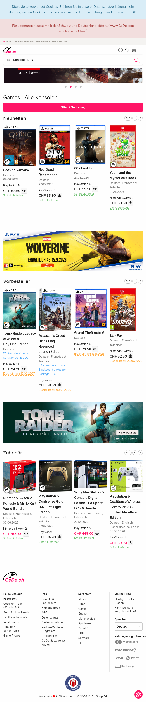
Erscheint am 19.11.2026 (89, 353)
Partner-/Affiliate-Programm (52, 629)
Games (82, 609)
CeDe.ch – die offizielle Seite (12, 605)
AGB (44, 612)
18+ (80, 642)
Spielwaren (85, 623)
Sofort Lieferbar (13, 195)
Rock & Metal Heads (16, 612)
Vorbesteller (16, 281)
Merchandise (86, 618)
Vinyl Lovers (11, 622)
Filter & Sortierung (73, 107)
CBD (81, 633)
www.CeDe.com (122, 26)
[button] (65, 87)
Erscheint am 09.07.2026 (55, 390)
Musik (82, 599)
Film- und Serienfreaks (11, 629)
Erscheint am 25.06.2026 (126, 361)
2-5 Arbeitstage (119, 207)
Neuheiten (14, 118)
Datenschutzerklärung (110, 7)
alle (128, 118)
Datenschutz (50, 617)
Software (84, 638)
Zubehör (12, 453)
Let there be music (15, 617)
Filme (81, 604)
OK (133, 12)
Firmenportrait (51, 608)
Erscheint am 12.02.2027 (19, 373)
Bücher (83, 613)
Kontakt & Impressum (49, 601)
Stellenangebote (52, 622)
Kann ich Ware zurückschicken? (125, 609)
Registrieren (50, 636)
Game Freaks (11, 635)
